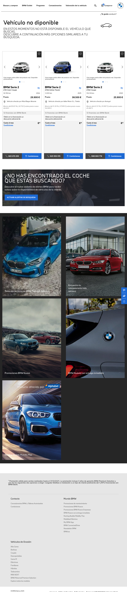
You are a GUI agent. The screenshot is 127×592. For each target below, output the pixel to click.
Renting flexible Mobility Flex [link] (74, 516)
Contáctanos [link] (15, 506)
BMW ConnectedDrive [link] (72, 525)
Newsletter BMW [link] (70, 528)
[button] (19, 81)
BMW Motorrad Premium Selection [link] (23, 578)
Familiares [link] (14, 565)
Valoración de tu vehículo (76, 5)
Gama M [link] (14, 559)
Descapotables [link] (16, 556)
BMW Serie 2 (15, 88)
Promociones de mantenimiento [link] (75, 503)
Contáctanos (31, 156)
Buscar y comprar (10, 5)
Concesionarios (55, 5)
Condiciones (8, 125)
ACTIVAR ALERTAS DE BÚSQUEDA (21, 197)
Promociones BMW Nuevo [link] (73, 506)
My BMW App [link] (69, 522)
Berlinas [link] (14, 550)
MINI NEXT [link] (15, 575)
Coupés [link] (13, 553)
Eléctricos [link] (14, 562)
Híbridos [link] (14, 568)
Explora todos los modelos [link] (20, 581)
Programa (40, 5)
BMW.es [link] (67, 531)
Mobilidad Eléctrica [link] (70, 519)
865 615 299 (12, 156)
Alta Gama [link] (14, 547)
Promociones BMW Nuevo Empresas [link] (77, 510)
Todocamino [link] (15, 571)
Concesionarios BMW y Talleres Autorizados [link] (27, 503)
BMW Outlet (27, 5)
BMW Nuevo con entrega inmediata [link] (77, 513)
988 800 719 (95, 156)
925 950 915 (53, 156)
